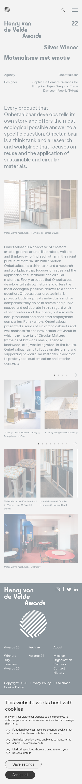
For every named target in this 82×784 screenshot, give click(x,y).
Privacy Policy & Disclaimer (50, 683)
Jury (7, 660)
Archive (34, 647)
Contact (59, 668)
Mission (59, 656)
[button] (73, 10)
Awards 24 (36, 656)
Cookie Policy (14, 687)
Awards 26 (12, 668)
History (58, 673)
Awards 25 (11, 647)
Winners (10, 656)
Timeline (10, 664)
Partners (59, 664)
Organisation (62, 660)
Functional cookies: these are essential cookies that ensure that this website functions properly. (42, 731)
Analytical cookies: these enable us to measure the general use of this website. (41, 741)
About (57, 647)
